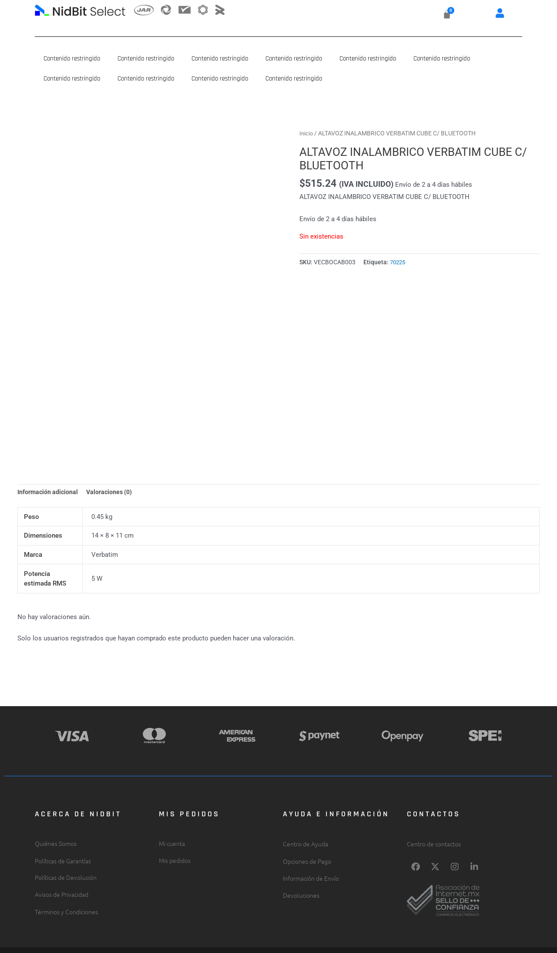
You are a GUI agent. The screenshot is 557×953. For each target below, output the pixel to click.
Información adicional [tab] (48, 464)
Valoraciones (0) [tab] (112, 464)
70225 (398, 262)
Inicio (306, 133)
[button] (500, 13)
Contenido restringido (72, 58)
